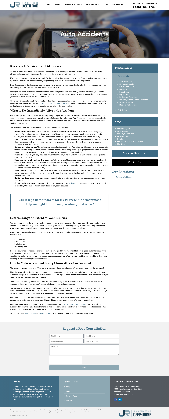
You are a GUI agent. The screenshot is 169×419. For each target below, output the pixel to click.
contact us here (45, 313)
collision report (73, 183)
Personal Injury (73, 4)
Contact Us (117, 5)
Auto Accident (123, 131)
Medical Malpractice (128, 105)
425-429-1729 (30, 313)
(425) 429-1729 (144, 7)
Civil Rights (92, 4)
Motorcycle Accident (125, 134)
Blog (106, 5)
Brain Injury (124, 92)
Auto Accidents (125, 82)
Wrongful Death (126, 102)
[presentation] (65, 360)
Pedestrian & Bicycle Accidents (130, 141)
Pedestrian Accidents (128, 97)
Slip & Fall (123, 94)
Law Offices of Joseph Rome (74, 304)
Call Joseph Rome (31, 200)
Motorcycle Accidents (128, 84)
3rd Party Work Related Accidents (133, 100)
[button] (135, 76)
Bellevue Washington (124, 177)
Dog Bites (123, 89)
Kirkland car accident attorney (55, 103)
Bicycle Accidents (126, 87)
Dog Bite (120, 139)
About (57, 5)
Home (48, 5)
